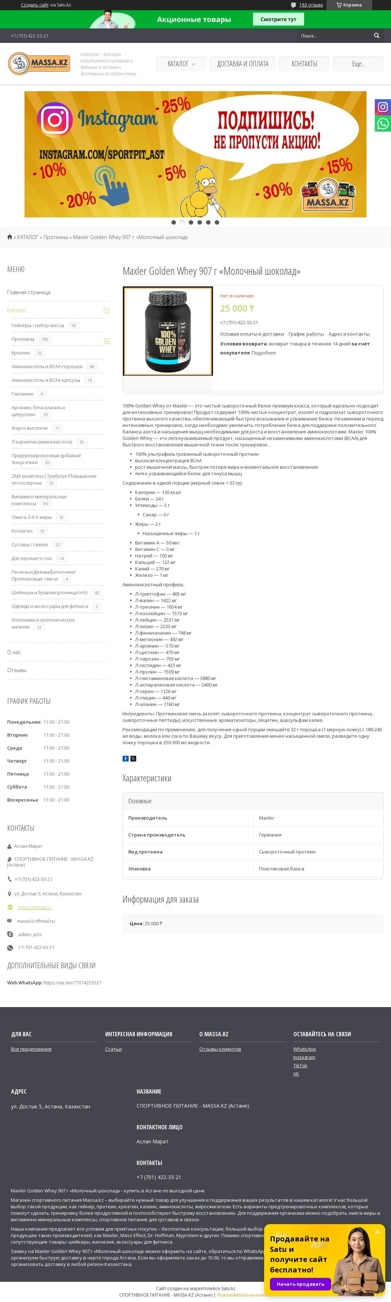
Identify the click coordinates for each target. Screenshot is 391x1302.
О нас (14, 652)
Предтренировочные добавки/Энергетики (46, 458)
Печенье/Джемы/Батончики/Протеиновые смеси (44, 575)
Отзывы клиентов (220, 1049)
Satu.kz (228, 1288)
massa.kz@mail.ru (36, 921)
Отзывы (16, 670)
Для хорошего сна (32, 558)
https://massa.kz (35, 907)
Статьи (113, 1049)
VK (296, 1074)
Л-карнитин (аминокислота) (42, 441)
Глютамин (23, 393)
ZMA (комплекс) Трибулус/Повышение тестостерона (54, 479)
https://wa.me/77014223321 (72, 982)
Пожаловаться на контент (244, 1295)
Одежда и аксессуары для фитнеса (50, 606)
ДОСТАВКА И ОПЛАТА (242, 64)
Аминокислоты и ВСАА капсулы (46, 380)
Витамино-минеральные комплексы (39, 500)
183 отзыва (311, 5)
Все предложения (31, 1049)
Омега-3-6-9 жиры (32, 517)
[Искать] (376, 35)
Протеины (56, 237)
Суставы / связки (30, 544)
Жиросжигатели (30, 428)
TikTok (300, 1065)
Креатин (21, 352)
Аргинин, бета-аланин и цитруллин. (38, 411)
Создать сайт (35, 5)
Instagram (304, 1057)
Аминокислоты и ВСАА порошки (47, 366)
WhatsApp (304, 1049)
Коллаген (22, 531)
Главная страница (28, 292)
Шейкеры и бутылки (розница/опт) (49, 592)
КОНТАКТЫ (304, 64)
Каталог (16, 310)
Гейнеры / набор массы (38, 325)
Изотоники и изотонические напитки (43, 623)
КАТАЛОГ (178, 64)
